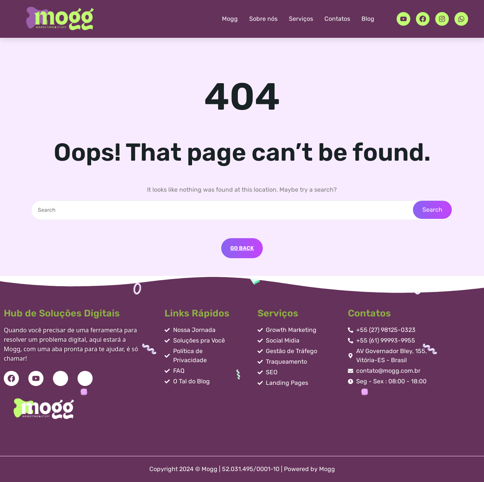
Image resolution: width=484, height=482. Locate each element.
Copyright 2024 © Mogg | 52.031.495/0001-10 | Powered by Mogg (242, 469)
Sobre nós (263, 18)
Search (432, 209)
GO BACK (242, 248)
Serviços (301, 18)
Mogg (230, 18)
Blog (367, 18)
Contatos (337, 18)
